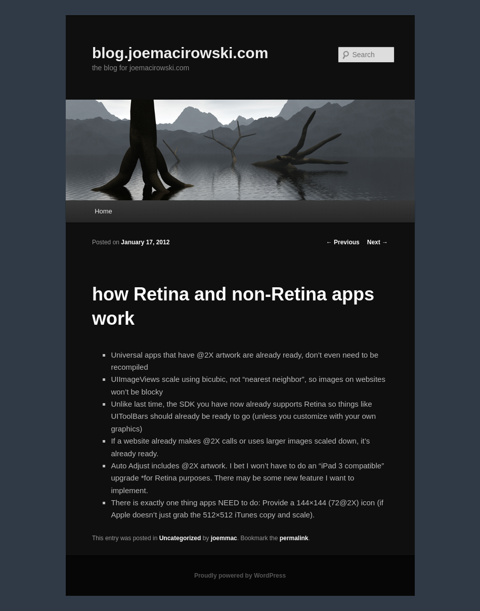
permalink (294, 538)
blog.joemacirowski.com (180, 53)
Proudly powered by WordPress (240, 575)
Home (103, 211)
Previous (343, 242)
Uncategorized (180, 538)
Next (377, 242)
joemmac (224, 538)
